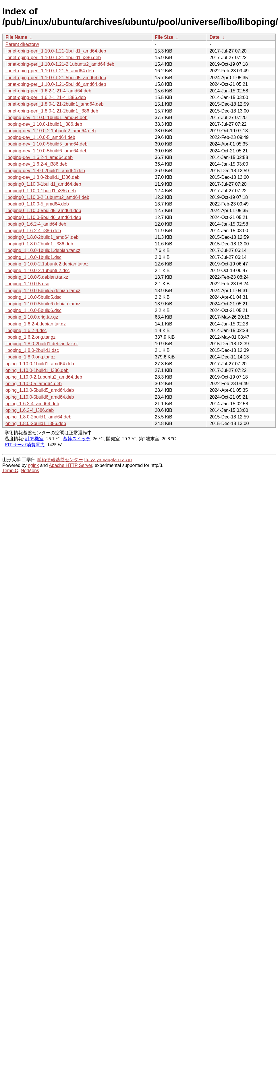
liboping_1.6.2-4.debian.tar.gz (35, 323)
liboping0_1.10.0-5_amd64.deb (37, 203)
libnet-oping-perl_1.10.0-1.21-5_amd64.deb (49, 70)
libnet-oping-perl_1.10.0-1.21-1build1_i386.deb (53, 57)
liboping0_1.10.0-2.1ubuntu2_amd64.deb (47, 197)
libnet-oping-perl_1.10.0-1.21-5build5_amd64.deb (55, 77)
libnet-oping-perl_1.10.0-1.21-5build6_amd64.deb (55, 84)
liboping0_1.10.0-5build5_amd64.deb (43, 210)
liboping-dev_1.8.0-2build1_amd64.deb (45, 170)
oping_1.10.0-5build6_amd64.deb (39, 397)
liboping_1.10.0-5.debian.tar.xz (36, 277)
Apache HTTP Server (70, 465)
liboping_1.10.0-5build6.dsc (33, 310)
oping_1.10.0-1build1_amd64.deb (39, 363)
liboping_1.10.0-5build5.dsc (33, 297)
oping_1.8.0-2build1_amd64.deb (38, 416)
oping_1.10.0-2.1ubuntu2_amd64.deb (43, 377)
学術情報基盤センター (60, 459)
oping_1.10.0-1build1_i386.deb (37, 370)
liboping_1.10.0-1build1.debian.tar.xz (42, 250)
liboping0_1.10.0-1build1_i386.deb (40, 190)
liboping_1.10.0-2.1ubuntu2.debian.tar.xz (46, 263)
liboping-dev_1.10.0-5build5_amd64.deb (46, 143)
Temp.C (10, 470)
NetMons (30, 470)
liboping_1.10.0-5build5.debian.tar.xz (42, 290)
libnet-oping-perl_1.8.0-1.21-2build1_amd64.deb (54, 104)
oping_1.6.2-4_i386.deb (29, 410)
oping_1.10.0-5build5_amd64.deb (39, 390)
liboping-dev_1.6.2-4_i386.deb (36, 164)
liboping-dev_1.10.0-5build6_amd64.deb (46, 150)
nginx (33, 465)
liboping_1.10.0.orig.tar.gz (31, 317)
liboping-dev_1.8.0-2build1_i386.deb (42, 177)
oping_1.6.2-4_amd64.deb (32, 403)
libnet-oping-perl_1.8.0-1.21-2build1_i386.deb (51, 110)
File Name (16, 37)
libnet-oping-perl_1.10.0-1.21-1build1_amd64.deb (55, 51)
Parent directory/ (22, 44)
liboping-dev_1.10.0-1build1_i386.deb (43, 124)
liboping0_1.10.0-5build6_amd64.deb (43, 217)
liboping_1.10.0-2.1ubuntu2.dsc (37, 270)
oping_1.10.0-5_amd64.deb (33, 383)
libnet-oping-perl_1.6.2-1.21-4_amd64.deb (48, 90)
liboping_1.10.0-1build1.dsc (33, 257)
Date (214, 37)
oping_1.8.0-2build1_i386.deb (35, 423)
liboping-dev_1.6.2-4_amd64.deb (39, 157)
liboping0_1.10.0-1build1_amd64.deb (43, 184)
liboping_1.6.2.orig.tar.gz (30, 337)
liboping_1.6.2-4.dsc (26, 330)
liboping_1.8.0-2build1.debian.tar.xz (41, 343)
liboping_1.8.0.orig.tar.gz (30, 356)
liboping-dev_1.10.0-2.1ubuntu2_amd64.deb (50, 130)
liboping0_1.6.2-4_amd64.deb (35, 224)
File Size (164, 37)
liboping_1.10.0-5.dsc (27, 283)
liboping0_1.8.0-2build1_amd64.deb (41, 237)
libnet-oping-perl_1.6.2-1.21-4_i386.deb (45, 97)
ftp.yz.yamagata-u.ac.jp (108, 459)
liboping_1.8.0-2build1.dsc (32, 350)
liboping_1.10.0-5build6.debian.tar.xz (42, 303)
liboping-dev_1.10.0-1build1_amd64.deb (46, 117)
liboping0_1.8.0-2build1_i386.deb (39, 243)
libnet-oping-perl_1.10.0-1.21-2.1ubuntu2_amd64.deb (59, 64)
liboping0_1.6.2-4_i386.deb (33, 230)
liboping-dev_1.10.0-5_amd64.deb (40, 137)
